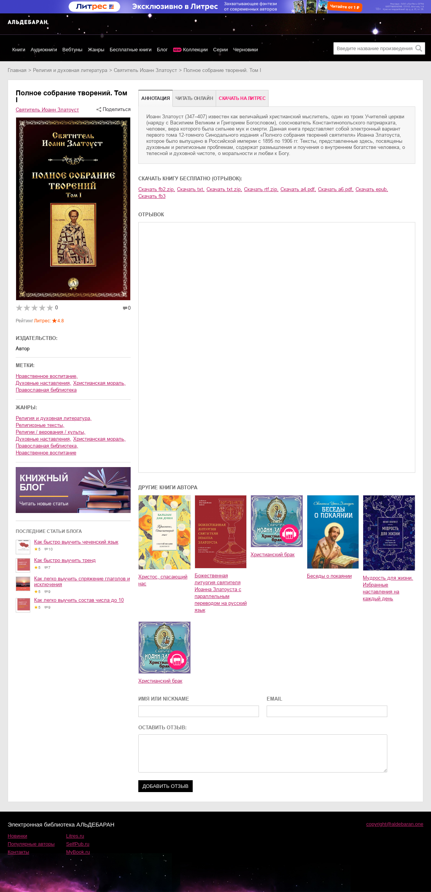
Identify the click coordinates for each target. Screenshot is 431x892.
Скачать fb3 (152, 196)
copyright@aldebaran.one (394, 824)
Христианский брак (273, 554)
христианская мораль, (99, 383)
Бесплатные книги (130, 49)
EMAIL (274, 699)
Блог (162, 49)
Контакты (18, 852)
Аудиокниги (44, 49)
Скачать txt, (191, 189)
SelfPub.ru (78, 844)
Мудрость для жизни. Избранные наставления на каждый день (388, 588)
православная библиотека (46, 390)
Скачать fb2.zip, (156, 189)
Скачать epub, (372, 189)
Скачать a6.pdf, (336, 189)
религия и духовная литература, (54, 418)
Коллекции (195, 49)
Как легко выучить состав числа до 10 (79, 600)
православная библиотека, (47, 446)
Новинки (17, 836)
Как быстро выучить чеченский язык (76, 542)
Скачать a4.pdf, (298, 189)
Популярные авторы (31, 844)
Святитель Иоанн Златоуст (145, 70)
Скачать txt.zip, (224, 189)
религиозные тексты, (40, 425)
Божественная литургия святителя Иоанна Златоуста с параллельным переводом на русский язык (221, 593)
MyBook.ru (78, 852)
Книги (18, 49)
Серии (220, 49)
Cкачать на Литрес (242, 98)
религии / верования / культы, (50, 432)
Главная (17, 70)
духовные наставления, (43, 383)
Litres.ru (75, 836)
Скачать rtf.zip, (261, 189)
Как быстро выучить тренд (65, 560)
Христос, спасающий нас (162, 580)
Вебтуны (72, 49)
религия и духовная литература (70, 70)
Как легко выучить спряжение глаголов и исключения (82, 581)
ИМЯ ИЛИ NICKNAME (163, 699)
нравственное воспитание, (47, 376)
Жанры (96, 49)
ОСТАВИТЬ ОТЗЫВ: (162, 727)
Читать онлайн (194, 98)
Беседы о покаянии (329, 576)
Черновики (245, 49)
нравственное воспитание (46, 453)
